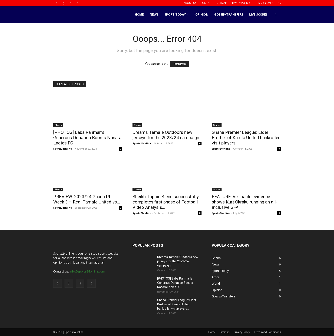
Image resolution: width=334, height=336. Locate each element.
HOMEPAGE (179, 64)
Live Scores (258, 14)
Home (139, 14)
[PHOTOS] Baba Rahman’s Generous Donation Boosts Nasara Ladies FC (87, 138)
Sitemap (222, 3)
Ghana (58, 125)
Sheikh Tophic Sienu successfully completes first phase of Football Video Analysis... (165, 202)
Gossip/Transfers (228, 14)
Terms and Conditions (267, 332)
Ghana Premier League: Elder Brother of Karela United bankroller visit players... (246, 138)
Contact (206, 3)
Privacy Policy (240, 3)
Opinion (201, 14)
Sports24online (62, 148)
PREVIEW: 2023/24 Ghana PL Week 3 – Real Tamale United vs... (86, 199)
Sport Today (176, 14)
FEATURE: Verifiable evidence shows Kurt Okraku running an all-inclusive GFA (244, 202)
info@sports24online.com (87, 271)
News (154, 14)
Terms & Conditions (267, 3)
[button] (276, 15)
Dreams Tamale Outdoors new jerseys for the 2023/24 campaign (165, 135)
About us (190, 3)
